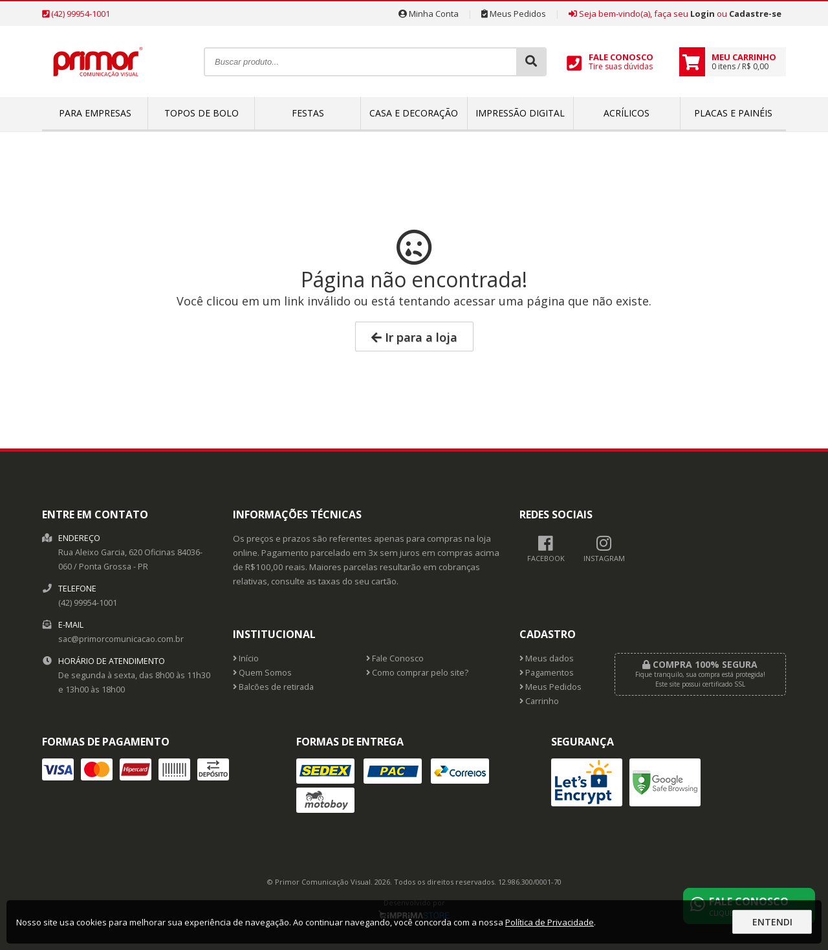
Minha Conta (428, 13)
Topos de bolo (201, 113)
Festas (308, 113)
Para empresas (95, 113)
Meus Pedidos (513, 13)
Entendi (772, 922)
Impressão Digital (520, 113)
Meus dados (546, 658)
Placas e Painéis (733, 113)
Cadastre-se (755, 13)
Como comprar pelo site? (417, 672)
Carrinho (539, 701)
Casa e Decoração (413, 113)
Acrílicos (626, 113)
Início (246, 658)
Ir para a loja (414, 337)
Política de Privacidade (549, 922)
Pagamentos (546, 672)
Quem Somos (262, 672)
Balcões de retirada (273, 686)
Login (702, 13)
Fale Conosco (395, 658)
